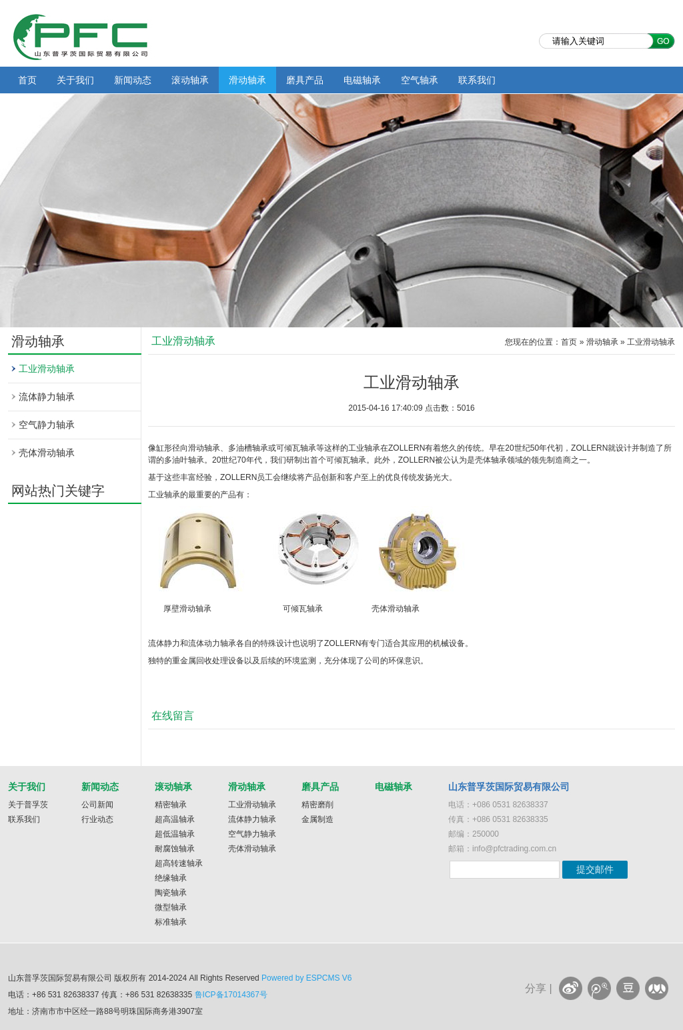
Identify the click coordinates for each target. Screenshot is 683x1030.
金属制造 (317, 819)
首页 (27, 80)
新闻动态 (132, 80)
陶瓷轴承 (171, 892)
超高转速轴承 (179, 863)
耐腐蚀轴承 (175, 848)
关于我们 (75, 80)
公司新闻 (97, 804)
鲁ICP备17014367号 (231, 994)
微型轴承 (171, 907)
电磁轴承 (362, 80)
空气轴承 (419, 80)
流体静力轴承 (47, 396)
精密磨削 (317, 804)
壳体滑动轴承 (47, 452)
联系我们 (477, 80)
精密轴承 (171, 804)
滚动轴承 (190, 80)
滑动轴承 (247, 80)
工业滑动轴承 (47, 368)
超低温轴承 (175, 834)
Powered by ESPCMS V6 (306, 978)
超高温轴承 (175, 819)
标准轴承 (171, 922)
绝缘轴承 (171, 878)
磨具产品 (304, 80)
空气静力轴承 (47, 424)
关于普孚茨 (28, 804)
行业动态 (97, 819)
